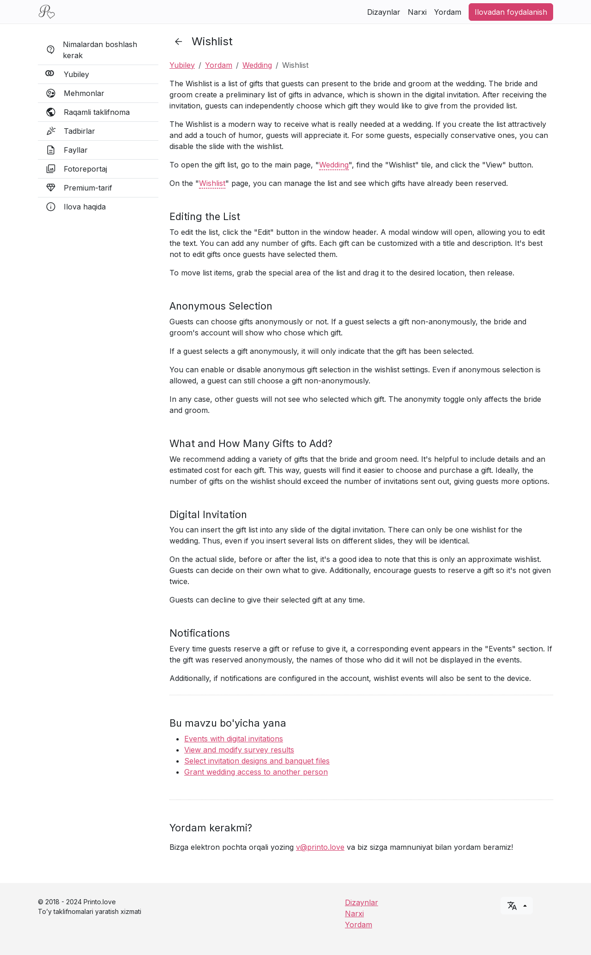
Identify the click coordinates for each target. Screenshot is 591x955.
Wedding (257, 65)
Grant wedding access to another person (256, 771)
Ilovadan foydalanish (511, 12)
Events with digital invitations (233, 738)
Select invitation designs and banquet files (257, 760)
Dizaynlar (383, 12)
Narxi (417, 12)
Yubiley (182, 65)
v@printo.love (320, 847)
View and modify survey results (239, 749)
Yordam (447, 12)
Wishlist (212, 183)
